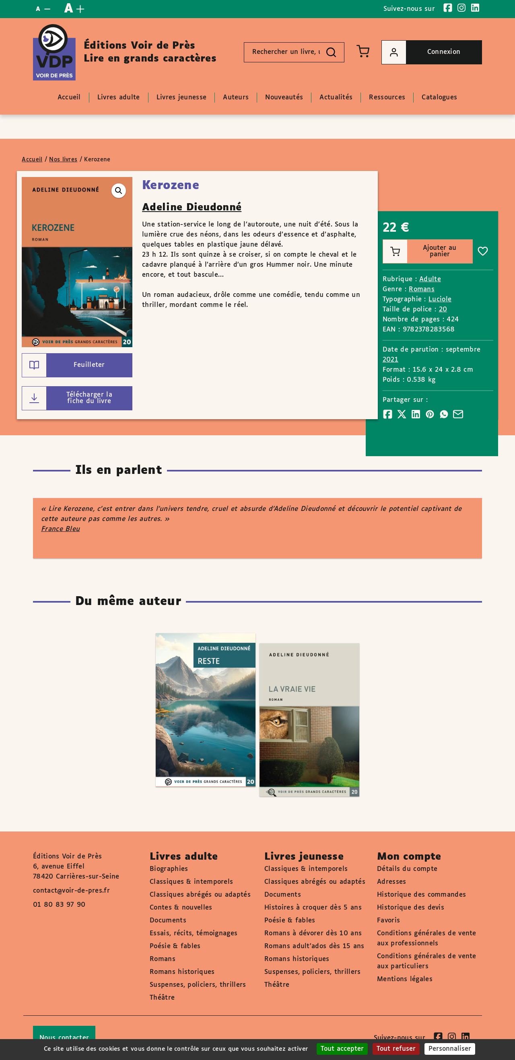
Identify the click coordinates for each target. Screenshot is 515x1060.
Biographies (169, 869)
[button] (118, 190)
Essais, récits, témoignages (193, 933)
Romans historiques (182, 972)
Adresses (391, 882)
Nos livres (63, 160)
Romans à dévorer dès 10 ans (313, 933)
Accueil (32, 160)
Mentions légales (405, 979)
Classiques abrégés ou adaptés (200, 894)
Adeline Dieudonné (191, 207)
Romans (422, 289)
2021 (390, 359)
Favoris (388, 920)
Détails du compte (407, 869)
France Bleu (60, 529)
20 (443, 309)
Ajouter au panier (420, 251)
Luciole (439, 299)
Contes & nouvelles (181, 907)
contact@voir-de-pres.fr (71, 890)
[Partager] (388, 414)
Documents (168, 920)
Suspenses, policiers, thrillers (198, 985)
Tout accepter (342, 1049)
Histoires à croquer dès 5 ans (313, 907)
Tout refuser (396, 1049)
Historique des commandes (421, 894)
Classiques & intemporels (191, 882)
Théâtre (162, 997)
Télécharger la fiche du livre (67, 398)
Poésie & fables (175, 946)
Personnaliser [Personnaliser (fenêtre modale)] (449, 1049)
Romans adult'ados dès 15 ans (314, 946)
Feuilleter (63, 365)
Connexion (421, 52)
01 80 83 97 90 (59, 905)
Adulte (430, 279)
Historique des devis (410, 907)
